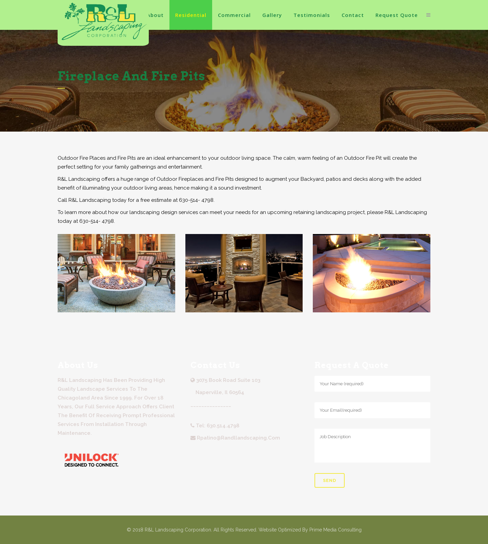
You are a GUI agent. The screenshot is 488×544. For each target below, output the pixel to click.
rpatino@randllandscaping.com (238, 438)
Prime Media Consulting (335, 529)
